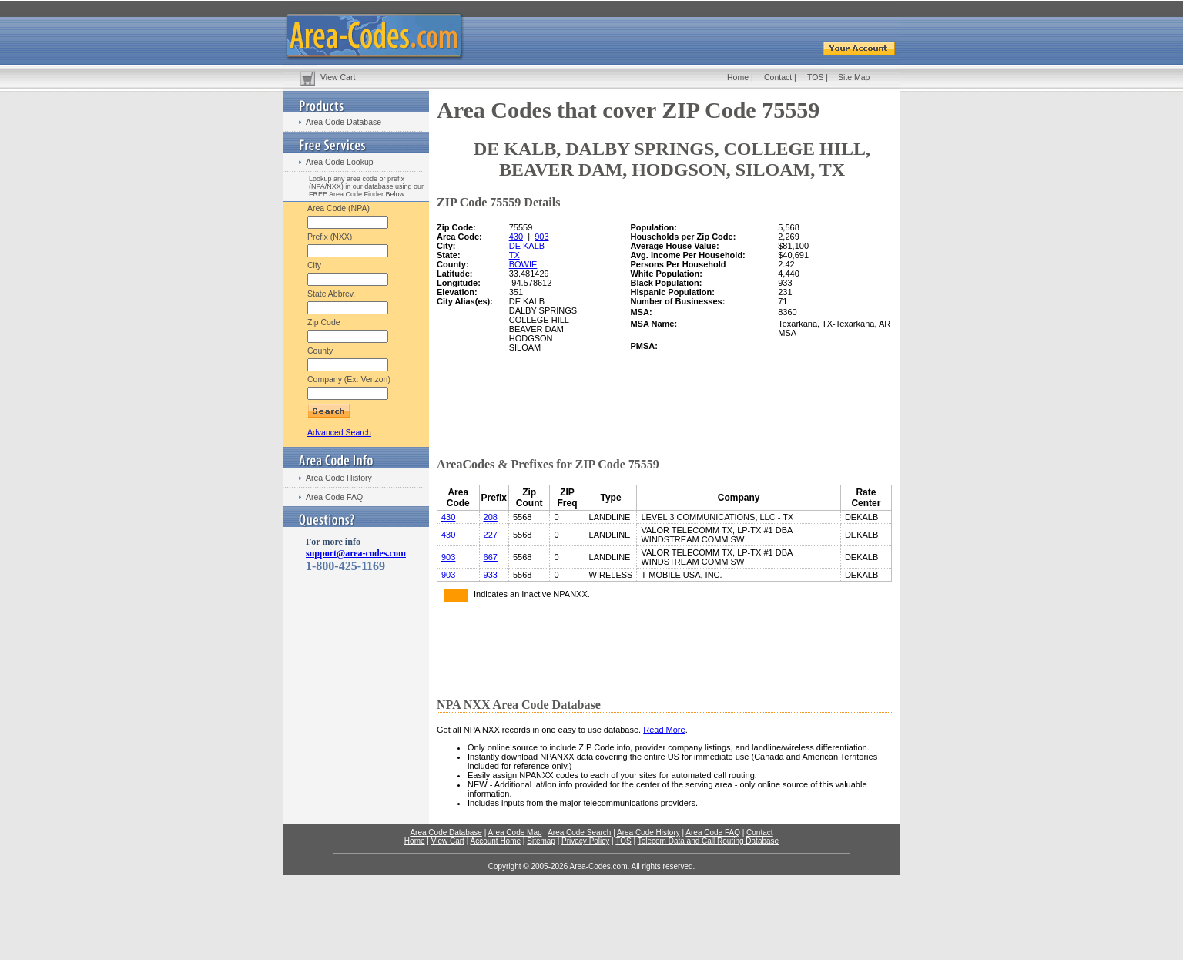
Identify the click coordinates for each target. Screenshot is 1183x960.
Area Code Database (343, 121)
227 (491, 534)
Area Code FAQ (334, 497)
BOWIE (523, 264)
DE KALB (527, 245)
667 (491, 557)
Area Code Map (514, 832)
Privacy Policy (585, 841)
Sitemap (541, 841)
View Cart (337, 77)
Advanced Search (339, 432)
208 (491, 517)
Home (738, 77)
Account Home (495, 841)
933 (491, 574)
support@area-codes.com (356, 553)
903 (541, 236)
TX (514, 255)
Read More (664, 729)
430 (516, 236)
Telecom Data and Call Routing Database (708, 841)
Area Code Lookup (340, 161)
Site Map (854, 77)
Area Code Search (579, 832)
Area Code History (339, 477)
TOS (815, 77)
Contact (778, 77)
